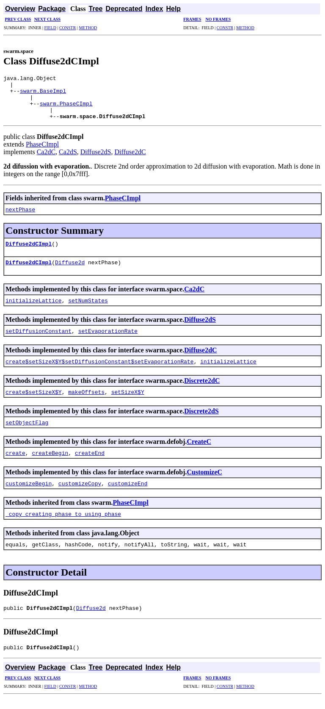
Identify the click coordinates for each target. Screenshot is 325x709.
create (15, 461)
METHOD (88, 27)
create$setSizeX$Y (34, 400)
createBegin (50, 461)
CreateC (199, 450)
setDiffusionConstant (39, 339)
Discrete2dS (201, 420)
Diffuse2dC (130, 160)
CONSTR (67, 27)
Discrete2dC (202, 389)
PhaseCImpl (42, 153)
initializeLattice (34, 309)
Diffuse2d (70, 271)
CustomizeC (205, 481)
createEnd (90, 461)
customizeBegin (29, 492)
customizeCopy (79, 492)
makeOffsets (86, 400)
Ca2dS (68, 160)
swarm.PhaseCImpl (66, 110)
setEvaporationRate (108, 339)
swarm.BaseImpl (43, 94)
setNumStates (88, 309)
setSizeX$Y (127, 400)
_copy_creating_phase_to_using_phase (63, 522)
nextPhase (20, 218)
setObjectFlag (27, 431)
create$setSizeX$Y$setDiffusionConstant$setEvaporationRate (100, 370)
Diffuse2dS (95, 160)
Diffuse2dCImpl (29, 252)
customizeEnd (128, 492)
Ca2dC (46, 160)
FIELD (50, 27)
